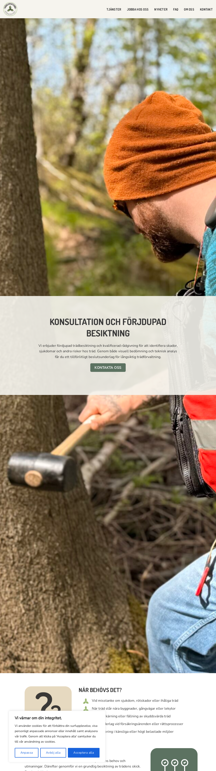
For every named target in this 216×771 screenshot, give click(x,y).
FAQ (175, 9)
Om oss (189, 9)
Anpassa (26, 753)
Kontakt (206, 9)
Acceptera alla (83, 753)
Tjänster (114, 9)
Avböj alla (53, 753)
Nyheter (160, 9)
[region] (57, 736)
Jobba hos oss (138, 9)
